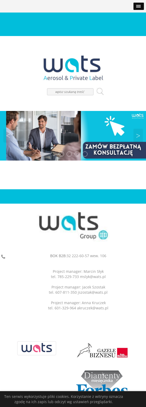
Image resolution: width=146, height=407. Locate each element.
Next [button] (138, 135)
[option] (73, 136)
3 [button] (77, 154)
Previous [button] (8, 135)
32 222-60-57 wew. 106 (86, 255)
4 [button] (85, 154)
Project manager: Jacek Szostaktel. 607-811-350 (77, 290)
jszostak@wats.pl (93, 292)
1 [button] (61, 154)
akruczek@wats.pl (92, 307)
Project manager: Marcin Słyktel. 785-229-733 (77, 274)
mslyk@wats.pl (93, 276)
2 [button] (69, 154)
